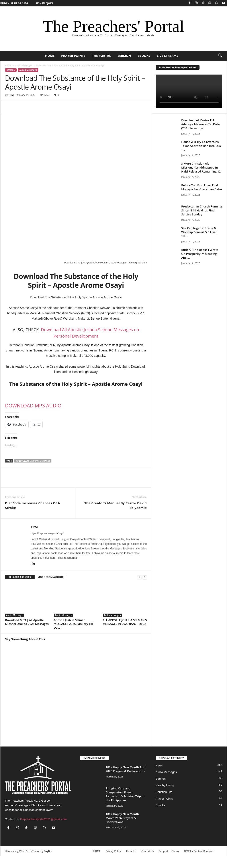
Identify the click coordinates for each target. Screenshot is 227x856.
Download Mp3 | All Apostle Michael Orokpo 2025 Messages (27, 622)
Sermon (124, 56)
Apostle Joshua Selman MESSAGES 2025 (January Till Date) (73, 624)
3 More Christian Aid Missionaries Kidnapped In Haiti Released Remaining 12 (201, 167)
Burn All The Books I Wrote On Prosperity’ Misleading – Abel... (200, 254)
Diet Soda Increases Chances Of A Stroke (32, 505)
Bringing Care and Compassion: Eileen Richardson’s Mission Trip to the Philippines (125, 794)
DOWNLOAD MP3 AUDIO (33, 405)
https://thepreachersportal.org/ (47, 533)
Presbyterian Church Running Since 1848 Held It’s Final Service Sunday (201, 210)
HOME (50, 56)
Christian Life (164, 792)
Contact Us (147, 851)
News (159, 765)
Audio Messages (23, 65)
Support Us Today (169, 851)
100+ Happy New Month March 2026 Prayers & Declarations (122, 818)
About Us (131, 851)
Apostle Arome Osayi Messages (33, 460)
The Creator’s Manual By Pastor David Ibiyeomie (115, 505)
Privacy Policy (113, 851)
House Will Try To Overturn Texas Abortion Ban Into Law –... (201, 146)
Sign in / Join (44, 3)
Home (8, 65)
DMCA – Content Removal (198, 851)
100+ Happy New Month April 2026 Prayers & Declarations (126, 769)
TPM (11, 94)
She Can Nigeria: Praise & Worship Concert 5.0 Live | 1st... (199, 232)
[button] (220, 56)
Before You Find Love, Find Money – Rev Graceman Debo (201, 187)
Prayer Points (73, 56)
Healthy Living (165, 785)
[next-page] (145, 577)
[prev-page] (139, 577)
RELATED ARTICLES (20, 577)
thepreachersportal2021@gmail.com (43, 819)
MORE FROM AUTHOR (51, 577)
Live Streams (167, 56)
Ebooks (144, 56)
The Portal (101, 56)
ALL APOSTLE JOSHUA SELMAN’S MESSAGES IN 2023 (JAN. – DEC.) (125, 622)
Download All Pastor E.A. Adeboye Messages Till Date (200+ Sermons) (200, 124)
